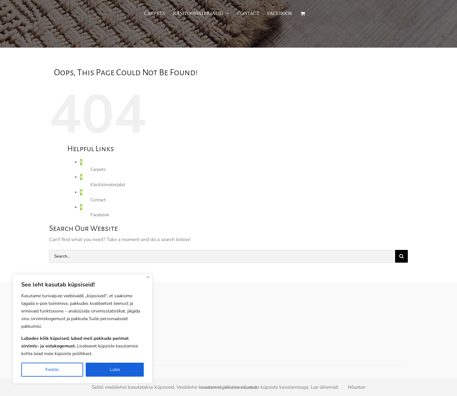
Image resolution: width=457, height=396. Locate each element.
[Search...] (222, 256)
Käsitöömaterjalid (107, 185)
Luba (115, 369)
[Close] (148, 277)
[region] (82, 328)
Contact (98, 200)
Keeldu (52, 369)
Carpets (98, 169)
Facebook (99, 215)
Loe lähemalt (324, 387)
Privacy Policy (72, 358)
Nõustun (357, 387)
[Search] (401, 256)
